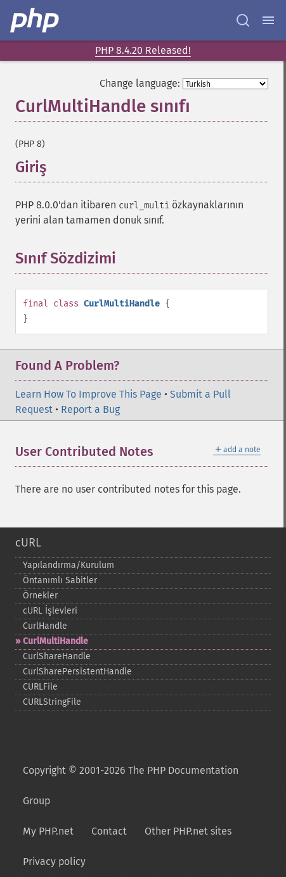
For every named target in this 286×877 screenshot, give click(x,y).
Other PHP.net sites (188, 831)
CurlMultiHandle (55, 641)
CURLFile (40, 686)
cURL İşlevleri (50, 610)
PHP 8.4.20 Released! (143, 50)
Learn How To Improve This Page (88, 394)
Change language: (140, 83)
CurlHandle (45, 626)
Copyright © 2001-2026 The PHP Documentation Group (130, 785)
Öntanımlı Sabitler (60, 580)
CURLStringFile (52, 702)
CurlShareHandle (57, 656)
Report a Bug (90, 409)
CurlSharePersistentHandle (77, 671)
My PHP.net (48, 831)
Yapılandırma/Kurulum (68, 565)
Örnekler (40, 595)
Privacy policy (54, 861)
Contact (109, 831)
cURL (28, 543)
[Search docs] (243, 20)
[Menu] (268, 20)
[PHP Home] (35, 20)
